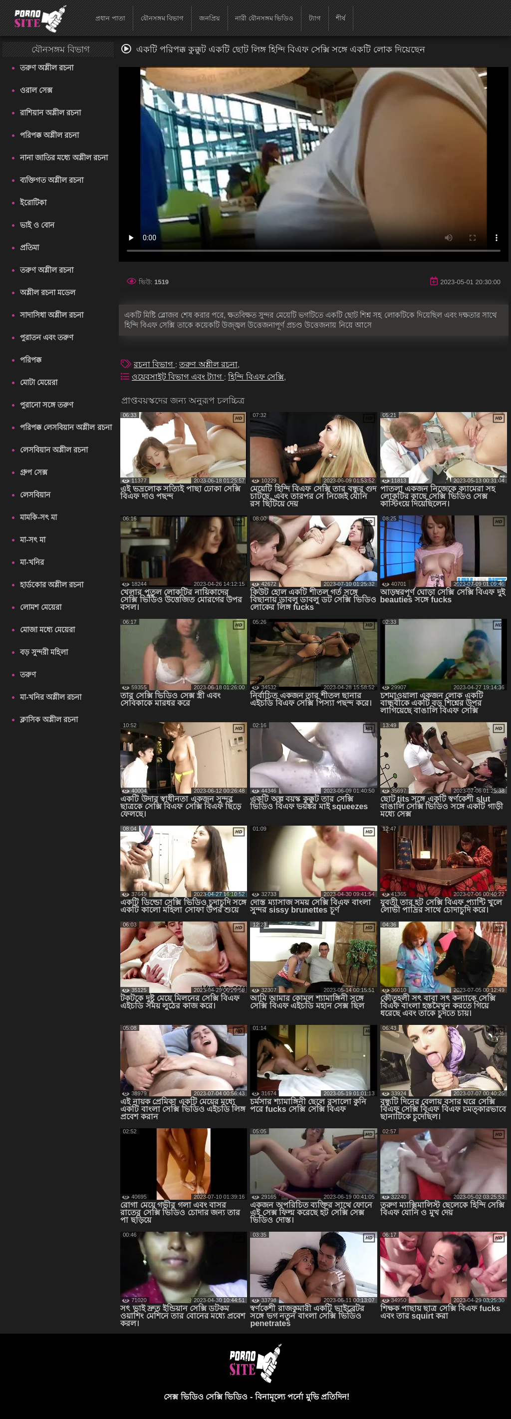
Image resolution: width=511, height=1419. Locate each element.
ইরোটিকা (33, 202)
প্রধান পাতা (110, 18)
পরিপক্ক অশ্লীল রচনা (49, 135)
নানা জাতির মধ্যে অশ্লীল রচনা (64, 157)
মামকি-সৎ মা (38, 517)
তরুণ (28, 674)
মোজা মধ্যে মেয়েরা (47, 629)
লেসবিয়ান (35, 494)
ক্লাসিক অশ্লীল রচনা (49, 719)
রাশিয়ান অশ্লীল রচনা (50, 112)
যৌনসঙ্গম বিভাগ (162, 18)
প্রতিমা (29, 247)
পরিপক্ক (30, 360)
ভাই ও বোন (37, 225)
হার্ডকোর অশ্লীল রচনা (51, 584)
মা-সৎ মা (32, 539)
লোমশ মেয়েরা (40, 607)
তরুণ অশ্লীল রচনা (46, 67)
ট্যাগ (315, 18)
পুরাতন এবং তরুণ (46, 337)
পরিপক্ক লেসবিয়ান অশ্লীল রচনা (66, 427)
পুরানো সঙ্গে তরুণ (46, 405)
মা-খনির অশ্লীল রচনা (50, 697)
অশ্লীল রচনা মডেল (47, 292)
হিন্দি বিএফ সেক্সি (256, 377)
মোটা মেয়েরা (38, 382)
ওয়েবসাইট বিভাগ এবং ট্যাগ (178, 377)
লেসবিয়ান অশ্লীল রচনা (54, 450)
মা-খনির (32, 562)
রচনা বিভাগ (154, 364)
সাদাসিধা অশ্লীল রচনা (51, 315)
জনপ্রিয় (209, 18)
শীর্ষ (340, 18)
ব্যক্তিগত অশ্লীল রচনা (51, 180)
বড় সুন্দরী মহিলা (44, 652)
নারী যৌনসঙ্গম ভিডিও (264, 18)
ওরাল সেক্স (36, 90)
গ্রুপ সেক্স (33, 472)
